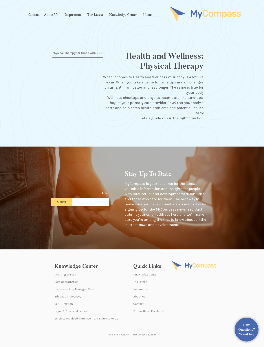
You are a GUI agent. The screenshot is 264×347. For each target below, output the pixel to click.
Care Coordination (66, 282)
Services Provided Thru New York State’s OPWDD (86, 318)
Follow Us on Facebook (148, 311)
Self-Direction (63, 304)
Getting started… (65, 274)
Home (147, 14)
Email (105, 193)
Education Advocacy (67, 296)
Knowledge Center (123, 14)
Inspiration (73, 14)
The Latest (95, 14)
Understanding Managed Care (74, 289)
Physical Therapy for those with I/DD (77, 53)
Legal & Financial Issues (70, 311)
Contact (34, 14)
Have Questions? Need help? (246, 329)
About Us (51, 14)
